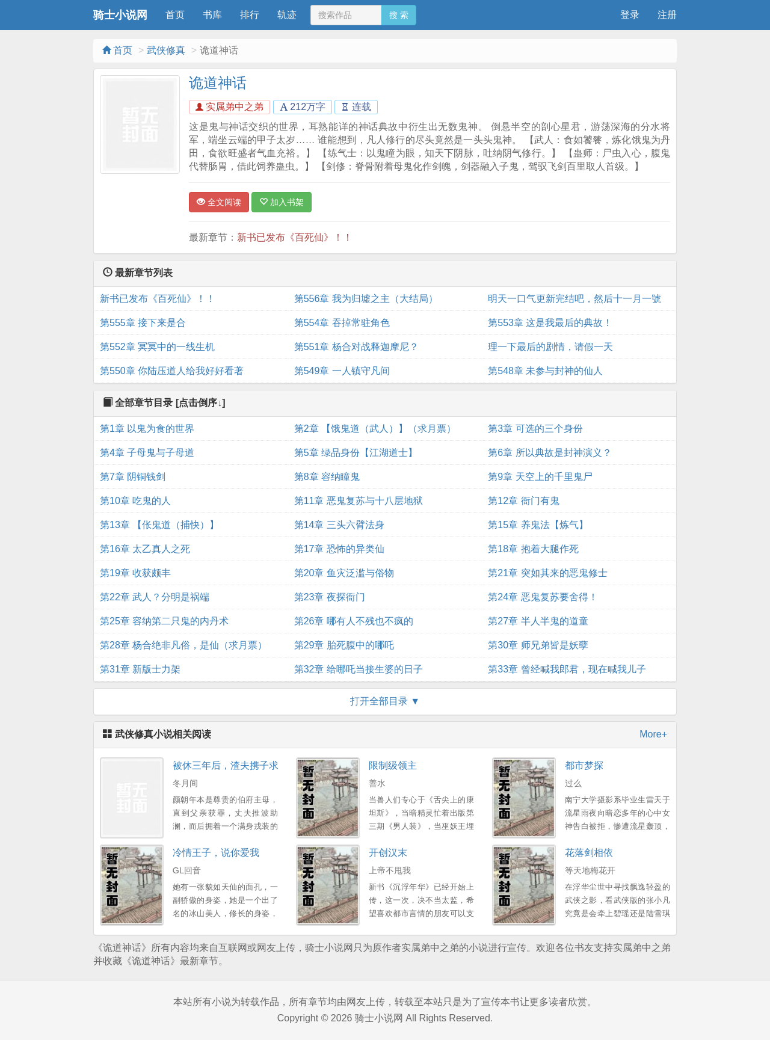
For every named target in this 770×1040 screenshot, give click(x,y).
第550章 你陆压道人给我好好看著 (172, 371)
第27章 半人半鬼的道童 (538, 621)
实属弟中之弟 (229, 107)
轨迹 (287, 15)
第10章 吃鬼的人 (135, 501)
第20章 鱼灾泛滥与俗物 (344, 573)
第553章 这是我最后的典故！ (550, 323)
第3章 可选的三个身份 (535, 428)
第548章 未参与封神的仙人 (545, 371)
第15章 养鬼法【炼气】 (538, 525)
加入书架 (281, 202)
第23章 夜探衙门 (329, 597)
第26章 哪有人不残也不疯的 (353, 621)
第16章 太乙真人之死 (145, 549)
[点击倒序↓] (201, 403)
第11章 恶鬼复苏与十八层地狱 (358, 501)
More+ (653, 734)
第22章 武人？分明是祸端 (154, 597)
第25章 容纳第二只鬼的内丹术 (164, 621)
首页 (175, 15)
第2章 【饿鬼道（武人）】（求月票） (375, 428)
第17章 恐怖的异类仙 (339, 549)
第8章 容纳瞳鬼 (327, 477)
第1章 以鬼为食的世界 (147, 428)
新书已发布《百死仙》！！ (295, 237)
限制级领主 (393, 765)
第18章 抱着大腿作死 (533, 549)
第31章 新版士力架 (140, 669)
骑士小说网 (120, 15)
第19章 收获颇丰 (135, 573)
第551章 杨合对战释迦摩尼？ (356, 347)
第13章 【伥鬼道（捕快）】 (159, 525)
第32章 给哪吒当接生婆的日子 (358, 669)
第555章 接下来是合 (143, 323)
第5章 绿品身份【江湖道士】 (355, 453)
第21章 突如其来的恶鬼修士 (547, 573)
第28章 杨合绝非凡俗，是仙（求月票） (183, 645)
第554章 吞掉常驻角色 (342, 323)
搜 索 (398, 15)
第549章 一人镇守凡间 (342, 371)
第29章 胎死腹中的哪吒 (344, 645)
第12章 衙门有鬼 (523, 501)
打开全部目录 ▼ (385, 701)
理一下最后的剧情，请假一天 (550, 347)
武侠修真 (166, 50)
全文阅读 (219, 202)
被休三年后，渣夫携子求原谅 (235, 765)
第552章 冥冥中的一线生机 (157, 347)
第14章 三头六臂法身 (339, 525)
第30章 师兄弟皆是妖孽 (538, 645)
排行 (249, 15)
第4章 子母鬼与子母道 (147, 453)
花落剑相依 (589, 853)
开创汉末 (388, 853)
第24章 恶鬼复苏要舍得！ (542, 597)
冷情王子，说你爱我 (216, 853)
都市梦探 (584, 765)
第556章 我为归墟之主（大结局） (366, 299)
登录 (629, 15)
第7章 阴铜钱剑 (132, 477)
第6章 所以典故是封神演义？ (549, 453)
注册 (667, 15)
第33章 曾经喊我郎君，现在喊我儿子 (566, 669)
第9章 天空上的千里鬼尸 (540, 477)
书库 (212, 15)
